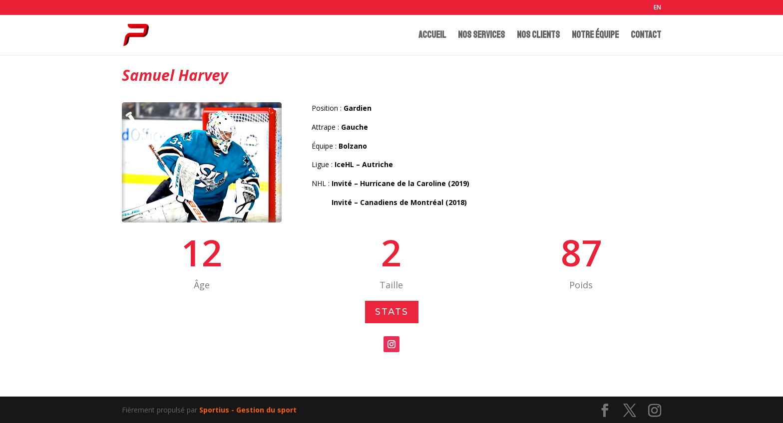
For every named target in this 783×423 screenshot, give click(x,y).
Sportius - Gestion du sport (248, 410)
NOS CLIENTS (538, 36)
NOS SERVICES (481, 36)
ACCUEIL (432, 36)
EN (657, 7)
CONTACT (646, 36)
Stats (391, 312)
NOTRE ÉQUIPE (595, 36)
